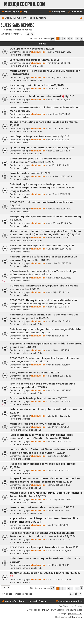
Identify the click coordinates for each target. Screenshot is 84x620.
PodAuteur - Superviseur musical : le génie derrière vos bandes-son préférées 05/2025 (44, 316)
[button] (52, 39)
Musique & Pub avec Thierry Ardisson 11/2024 (37, 423)
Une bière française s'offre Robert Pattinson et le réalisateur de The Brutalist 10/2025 (40, 160)
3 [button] (64, 38)
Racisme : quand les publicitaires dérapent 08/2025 (42, 245)
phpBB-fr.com (75, 613)
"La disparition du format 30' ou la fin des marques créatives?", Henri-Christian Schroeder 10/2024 (41, 436)
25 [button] (77, 38)
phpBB (45, 610)
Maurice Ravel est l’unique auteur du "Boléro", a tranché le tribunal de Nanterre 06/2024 (46, 494)
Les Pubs (26, 54)
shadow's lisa (38, 51)
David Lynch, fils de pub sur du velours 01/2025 (38, 398)
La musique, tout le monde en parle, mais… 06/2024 (42, 507)
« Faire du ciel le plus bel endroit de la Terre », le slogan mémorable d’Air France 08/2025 (43, 273)
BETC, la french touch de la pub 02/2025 (34, 372)
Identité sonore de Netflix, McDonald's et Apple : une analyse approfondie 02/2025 (42, 385)
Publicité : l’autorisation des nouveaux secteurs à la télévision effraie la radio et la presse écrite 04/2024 (43, 534)
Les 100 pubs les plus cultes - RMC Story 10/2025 (39, 136)
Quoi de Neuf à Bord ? (32, 65)
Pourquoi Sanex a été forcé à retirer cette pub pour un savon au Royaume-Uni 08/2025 (43, 258)
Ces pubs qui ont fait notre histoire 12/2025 (37, 85)
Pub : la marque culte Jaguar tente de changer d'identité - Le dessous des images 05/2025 (46, 331)
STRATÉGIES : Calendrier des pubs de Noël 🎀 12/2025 (42, 96)
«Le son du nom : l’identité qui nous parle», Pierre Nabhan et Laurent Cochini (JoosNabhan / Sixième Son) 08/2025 (45, 232)
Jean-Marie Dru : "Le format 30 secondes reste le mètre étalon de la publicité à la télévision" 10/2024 (44, 451)
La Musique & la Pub (32, 80)
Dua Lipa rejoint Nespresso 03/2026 (32, 48)
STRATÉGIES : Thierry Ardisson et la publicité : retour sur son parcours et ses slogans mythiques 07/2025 (44, 302)
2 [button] (61, 38)
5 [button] (71, 38)
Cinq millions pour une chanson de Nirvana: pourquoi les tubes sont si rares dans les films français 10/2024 (45, 480)
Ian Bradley (76, 606)
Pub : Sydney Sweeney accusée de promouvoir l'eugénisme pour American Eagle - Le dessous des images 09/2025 (42, 188)
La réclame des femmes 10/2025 (30, 173)
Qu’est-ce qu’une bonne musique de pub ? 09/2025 (42, 147)
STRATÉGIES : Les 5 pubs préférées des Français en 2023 (44, 547)
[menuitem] (23, 12)
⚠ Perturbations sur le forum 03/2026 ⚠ (34, 59)
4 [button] (68, 38)
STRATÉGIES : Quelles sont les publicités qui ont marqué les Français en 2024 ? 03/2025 (44, 359)
